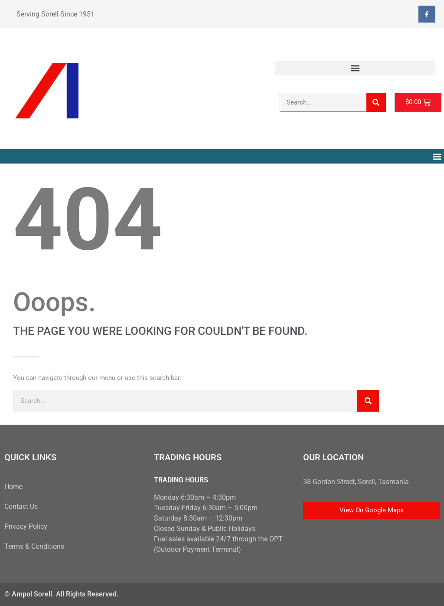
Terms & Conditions (34, 546)
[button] (355, 68)
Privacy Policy (25, 526)
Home (13, 486)
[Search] (375, 102)
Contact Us (21, 506)
